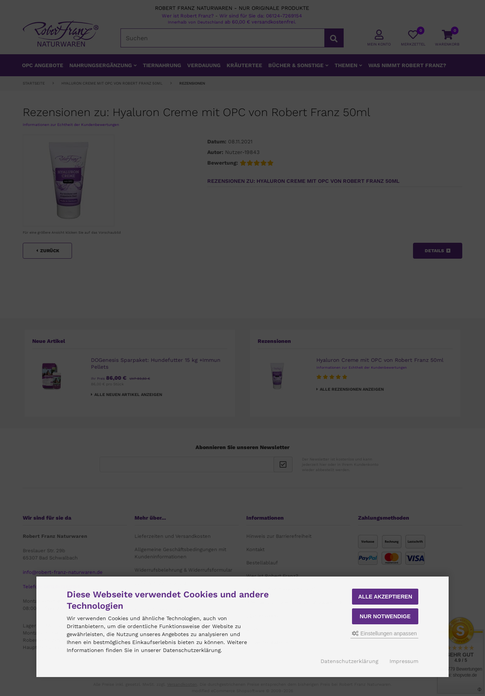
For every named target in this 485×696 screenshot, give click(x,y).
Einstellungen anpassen (384, 633)
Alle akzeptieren (385, 597)
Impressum (404, 661)
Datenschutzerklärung (349, 661)
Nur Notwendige (385, 616)
